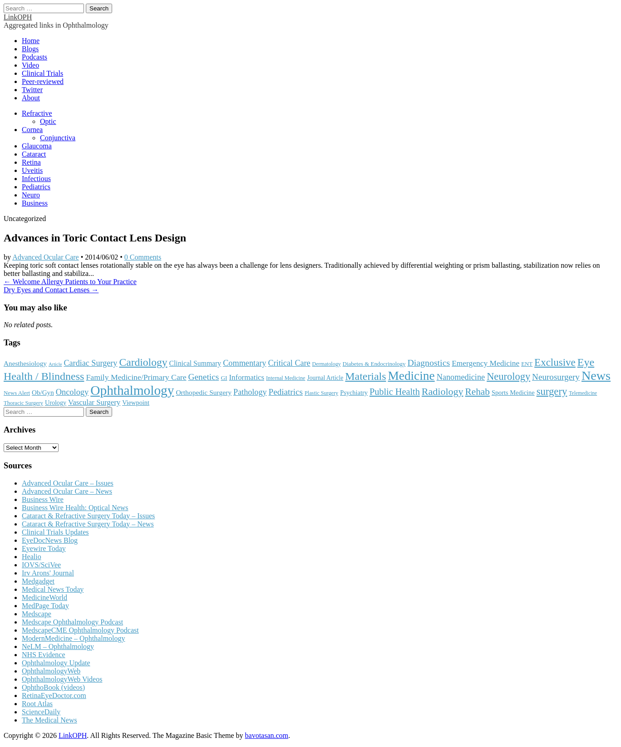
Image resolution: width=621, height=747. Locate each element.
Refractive (37, 113)
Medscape (36, 614)
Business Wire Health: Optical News (75, 507)
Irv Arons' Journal (48, 573)
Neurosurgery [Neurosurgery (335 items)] (556, 377)
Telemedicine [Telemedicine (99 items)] (583, 393)
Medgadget (38, 581)
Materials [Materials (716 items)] (365, 376)
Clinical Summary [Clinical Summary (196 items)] (195, 363)
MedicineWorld (44, 597)
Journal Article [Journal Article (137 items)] (325, 377)
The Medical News (49, 720)
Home (30, 40)
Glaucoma (37, 146)
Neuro (31, 195)
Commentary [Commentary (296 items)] (244, 363)
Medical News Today (53, 589)
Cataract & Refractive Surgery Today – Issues (88, 516)
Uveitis (32, 170)
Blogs (30, 49)
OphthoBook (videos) (53, 687)
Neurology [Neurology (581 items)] (508, 376)
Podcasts (34, 57)
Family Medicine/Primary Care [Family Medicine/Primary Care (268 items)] (136, 377)
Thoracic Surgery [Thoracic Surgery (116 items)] (23, 403)
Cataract (34, 154)
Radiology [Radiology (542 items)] (442, 391)
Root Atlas (37, 704)
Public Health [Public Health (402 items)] (395, 392)
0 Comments (142, 257)
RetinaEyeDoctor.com (54, 695)
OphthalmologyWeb (51, 671)
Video (30, 65)
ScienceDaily (41, 712)
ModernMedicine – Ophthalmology (73, 638)
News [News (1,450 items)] (596, 376)
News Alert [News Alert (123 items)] (17, 393)
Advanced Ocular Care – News (67, 491)
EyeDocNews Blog (50, 540)
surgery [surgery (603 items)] (552, 391)
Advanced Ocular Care (45, 257)
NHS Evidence (43, 655)
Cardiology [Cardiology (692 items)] (143, 362)
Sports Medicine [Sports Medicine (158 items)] (513, 392)
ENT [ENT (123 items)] (526, 364)
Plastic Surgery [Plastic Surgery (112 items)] (321, 393)
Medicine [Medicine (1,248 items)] (411, 376)
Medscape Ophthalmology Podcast (72, 622)
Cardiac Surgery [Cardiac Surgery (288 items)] (90, 363)
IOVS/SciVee (41, 565)
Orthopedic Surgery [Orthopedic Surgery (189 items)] (204, 392)
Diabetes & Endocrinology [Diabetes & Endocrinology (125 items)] (374, 363)
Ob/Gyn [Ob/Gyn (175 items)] (43, 392)
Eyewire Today (44, 548)
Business (35, 203)
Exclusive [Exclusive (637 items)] (555, 362)
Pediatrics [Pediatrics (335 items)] (286, 392)
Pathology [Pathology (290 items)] (250, 392)
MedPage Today (45, 605)
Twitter (32, 89)
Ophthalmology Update (56, 663)
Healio (31, 556)
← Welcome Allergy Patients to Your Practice (70, 281)
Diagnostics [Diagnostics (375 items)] (428, 363)
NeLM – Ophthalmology (58, 646)
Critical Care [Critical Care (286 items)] (289, 363)
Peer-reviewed (43, 81)
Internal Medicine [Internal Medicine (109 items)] (285, 378)
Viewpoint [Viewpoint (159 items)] (135, 402)
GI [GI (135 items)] (224, 377)
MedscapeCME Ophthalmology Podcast (80, 630)
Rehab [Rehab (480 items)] (477, 391)
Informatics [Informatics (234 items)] (247, 377)
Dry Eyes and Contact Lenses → (51, 290)
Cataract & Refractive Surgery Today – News (88, 524)
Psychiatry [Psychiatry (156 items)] (354, 392)
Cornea (32, 129)
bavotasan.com (267, 735)
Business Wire (43, 499)
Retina (31, 162)
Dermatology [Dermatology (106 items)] (326, 364)
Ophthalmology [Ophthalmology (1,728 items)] (132, 390)
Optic (48, 121)
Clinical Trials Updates (55, 532)
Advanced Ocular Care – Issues (67, 483)
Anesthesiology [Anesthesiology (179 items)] (25, 363)
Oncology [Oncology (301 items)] (72, 392)
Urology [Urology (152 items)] (55, 402)
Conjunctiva (57, 138)
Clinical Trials (42, 73)
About (31, 98)
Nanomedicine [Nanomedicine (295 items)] (461, 377)
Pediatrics (36, 187)
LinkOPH (18, 17)
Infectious (36, 178)
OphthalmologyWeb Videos (62, 679)
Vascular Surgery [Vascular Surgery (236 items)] (94, 402)
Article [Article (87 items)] (55, 364)
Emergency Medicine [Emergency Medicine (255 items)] (485, 363)
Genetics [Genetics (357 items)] (203, 377)
